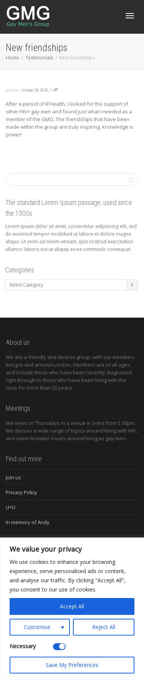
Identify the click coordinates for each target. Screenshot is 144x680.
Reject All (103, 627)
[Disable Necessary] (59, 646)
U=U (10, 507)
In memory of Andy (28, 522)
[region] (72, 608)
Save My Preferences (72, 665)
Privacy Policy (21, 492)
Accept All (72, 606)
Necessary (23, 646)
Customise (37, 627)
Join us (13, 477)
